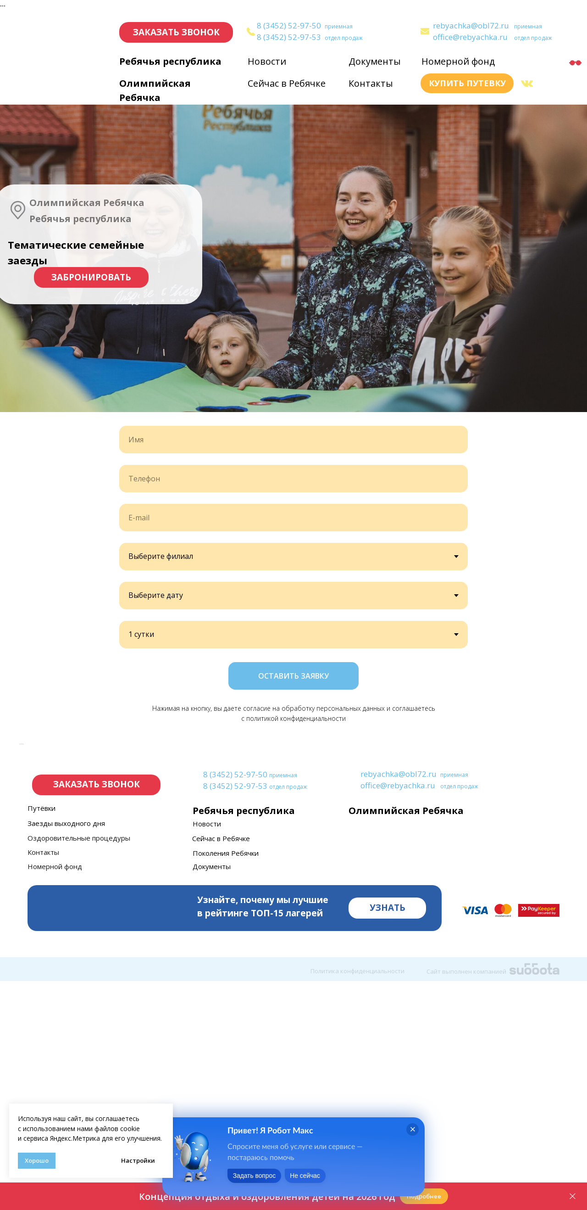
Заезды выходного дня (66, 1052)
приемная (339, 26)
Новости (267, 61)
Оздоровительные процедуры (79, 1066)
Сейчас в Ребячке (287, 83)
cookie (130, 1128)
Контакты (371, 83)
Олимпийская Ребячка (406, 1039)
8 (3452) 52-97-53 (289, 37)
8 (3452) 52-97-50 (289, 25)
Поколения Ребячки (226, 1082)
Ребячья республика (170, 61)
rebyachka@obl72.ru (471, 25)
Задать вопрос (259, 1178)
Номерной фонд (458, 61)
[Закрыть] (572, 1196)
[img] (425, 31)
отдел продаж (344, 38)
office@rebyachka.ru (470, 37)
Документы (375, 61)
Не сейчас (320, 1178)
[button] (176, 32)
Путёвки (41, 1037)
